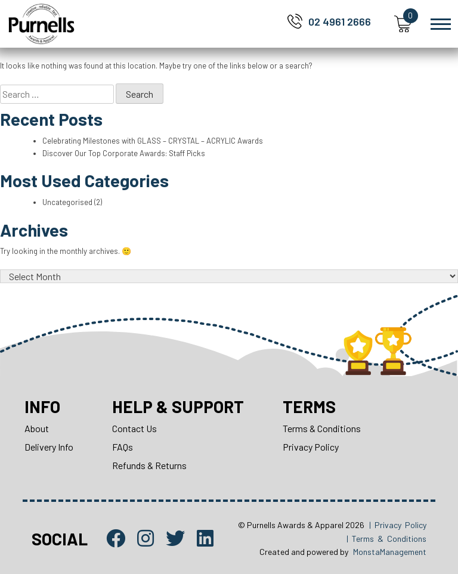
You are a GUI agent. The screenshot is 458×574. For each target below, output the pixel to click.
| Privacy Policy (397, 525)
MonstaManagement (389, 552)
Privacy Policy (311, 446)
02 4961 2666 (339, 21)
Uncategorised (67, 202)
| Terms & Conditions (386, 538)
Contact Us (134, 428)
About (36, 428)
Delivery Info (48, 446)
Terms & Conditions (322, 428)
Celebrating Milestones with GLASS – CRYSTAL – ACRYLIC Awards (152, 140)
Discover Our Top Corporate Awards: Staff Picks (123, 153)
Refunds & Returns (149, 465)
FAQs (122, 446)
